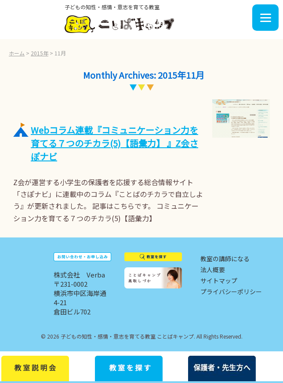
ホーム (17, 53)
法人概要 (212, 269)
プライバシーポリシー (231, 291)
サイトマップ (218, 280)
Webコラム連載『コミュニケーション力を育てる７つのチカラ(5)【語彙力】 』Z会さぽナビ (114, 143)
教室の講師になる (225, 258)
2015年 (39, 53)
